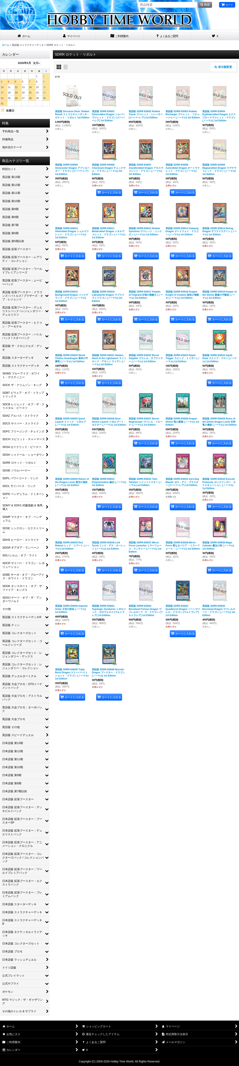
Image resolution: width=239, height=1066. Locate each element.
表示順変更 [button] (223, 67)
